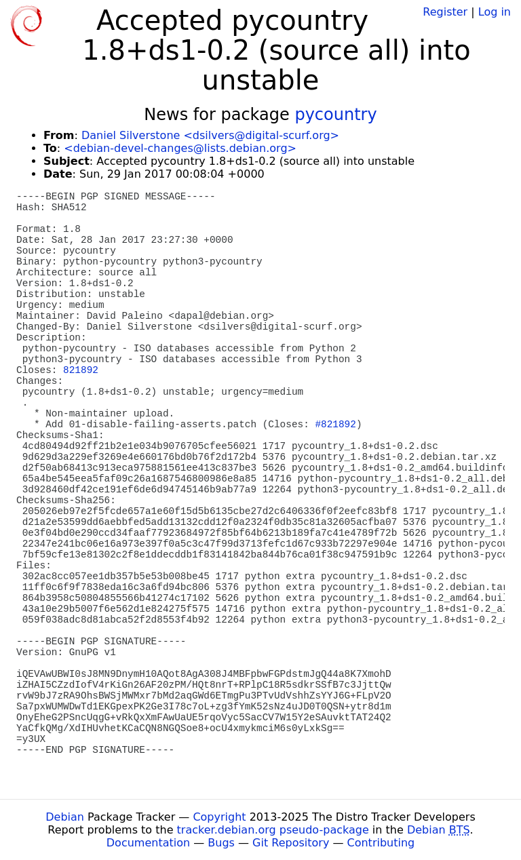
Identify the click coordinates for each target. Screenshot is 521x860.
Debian (64, 816)
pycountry (335, 114)
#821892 (335, 424)
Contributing (381, 842)
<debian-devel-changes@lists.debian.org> (180, 148)
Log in (494, 11)
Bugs (221, 842)
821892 (80, 370)
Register (445, 11)
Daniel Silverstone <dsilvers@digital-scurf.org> (210, 135)
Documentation (148, 842)
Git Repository (290, 842)
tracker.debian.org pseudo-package (273, 829)
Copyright (219, 816)
